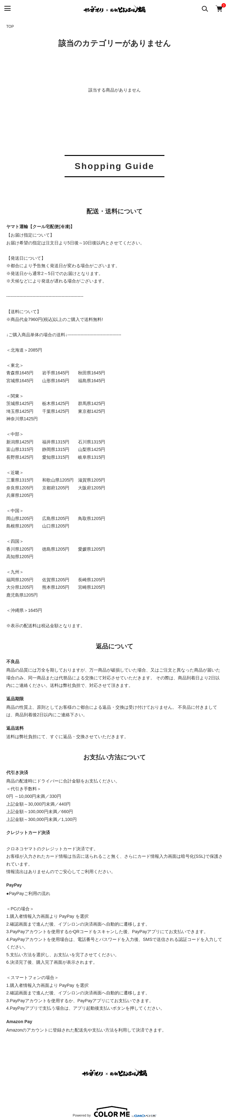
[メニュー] (7, 8)
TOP (10, 26)
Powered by (114, 1111)
